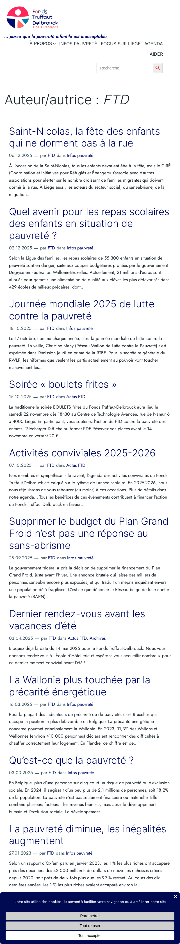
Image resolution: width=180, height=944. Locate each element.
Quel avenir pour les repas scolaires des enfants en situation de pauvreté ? (89, 224)
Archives (98, 638)
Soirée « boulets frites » (63, 384)
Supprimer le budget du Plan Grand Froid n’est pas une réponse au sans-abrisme (88, 533)
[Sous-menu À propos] (54, 43)
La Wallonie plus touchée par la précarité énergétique (79, 686)
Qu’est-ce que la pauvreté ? (71, 760)
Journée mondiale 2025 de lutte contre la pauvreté (81, 310)
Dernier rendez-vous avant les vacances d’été (77, 620)
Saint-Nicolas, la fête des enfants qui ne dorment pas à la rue (84, 137)
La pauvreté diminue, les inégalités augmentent (87, 835)
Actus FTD (75, 396)
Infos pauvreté (80, 155)
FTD (51, 155)
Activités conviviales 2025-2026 (82, 453)
